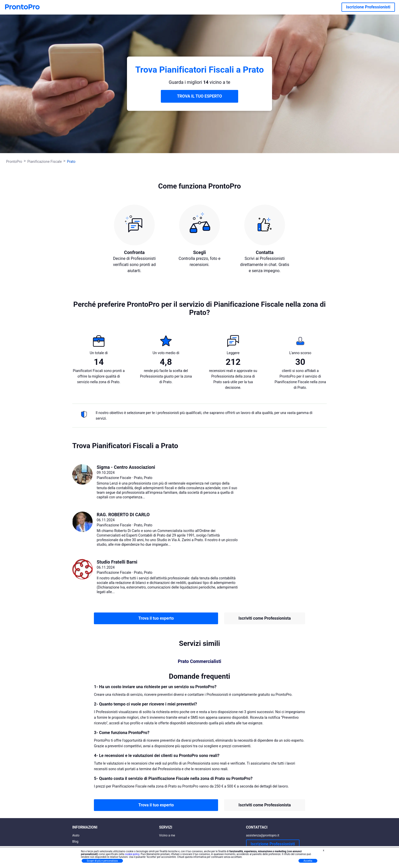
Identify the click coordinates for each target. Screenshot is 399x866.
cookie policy (132, 854)
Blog (75, 841)
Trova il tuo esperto (156, 618)
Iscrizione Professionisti (368, 7)
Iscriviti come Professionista (264, 618)
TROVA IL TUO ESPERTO (199, 96)
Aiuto (75, 835)
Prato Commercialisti (199, 661)
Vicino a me (167, 835)
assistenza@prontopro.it (262, 835)
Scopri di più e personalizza (102, 860)
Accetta (308, 860)
